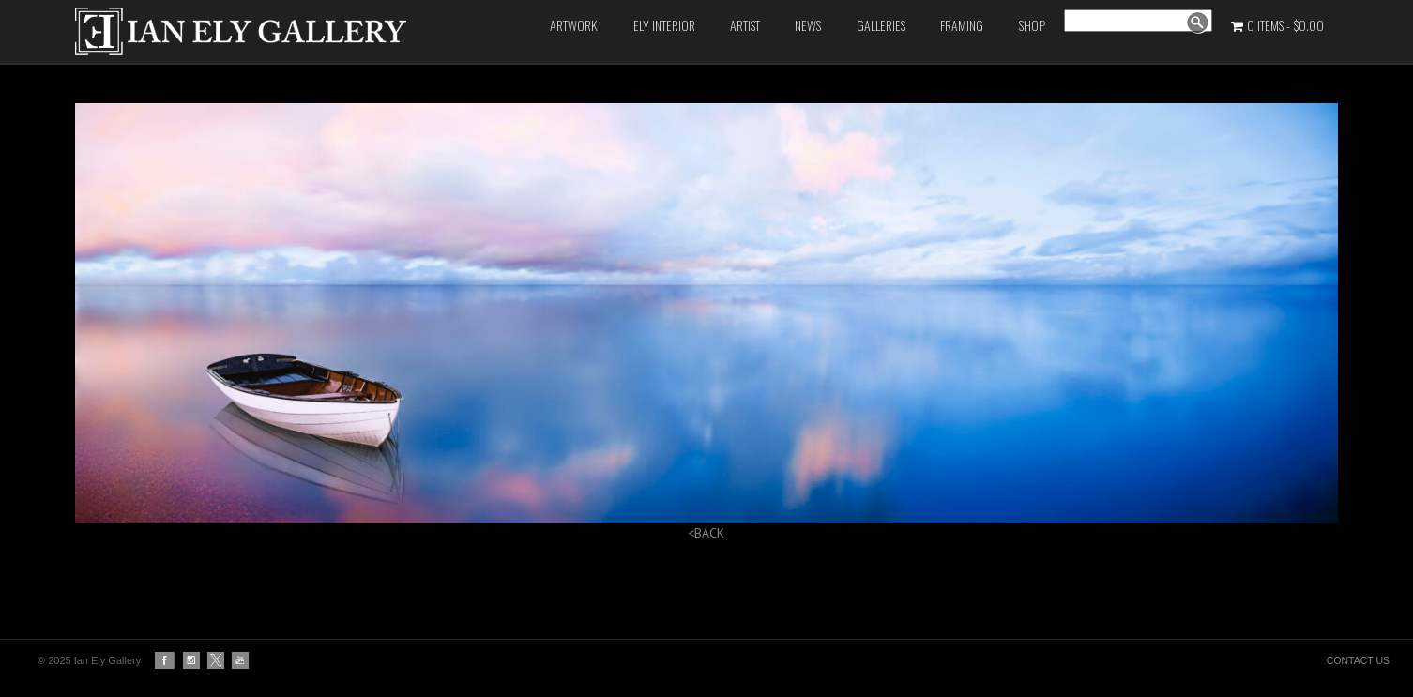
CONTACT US (1358, 660)
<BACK (706, 532)
